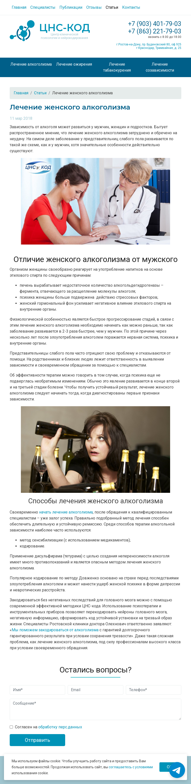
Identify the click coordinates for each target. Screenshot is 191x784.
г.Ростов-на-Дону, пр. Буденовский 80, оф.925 (148, 44)
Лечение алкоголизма (31, 64)
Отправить (37, 740)
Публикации (70, 7)
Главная (19, 7)
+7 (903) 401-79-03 (154, 23)
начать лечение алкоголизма (66, 512)
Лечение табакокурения (117, 67)
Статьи (112, 7)
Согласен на (48, 727)
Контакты (131, 7)
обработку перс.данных (60, 727)
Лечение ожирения (74, 64)
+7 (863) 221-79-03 (154, 31)
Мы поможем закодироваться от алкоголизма (55, 630)
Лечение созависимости (160, 67)
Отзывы (94, 7)
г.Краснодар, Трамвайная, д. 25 (158, 48)
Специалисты (42, 7)
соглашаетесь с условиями (131, 767)
